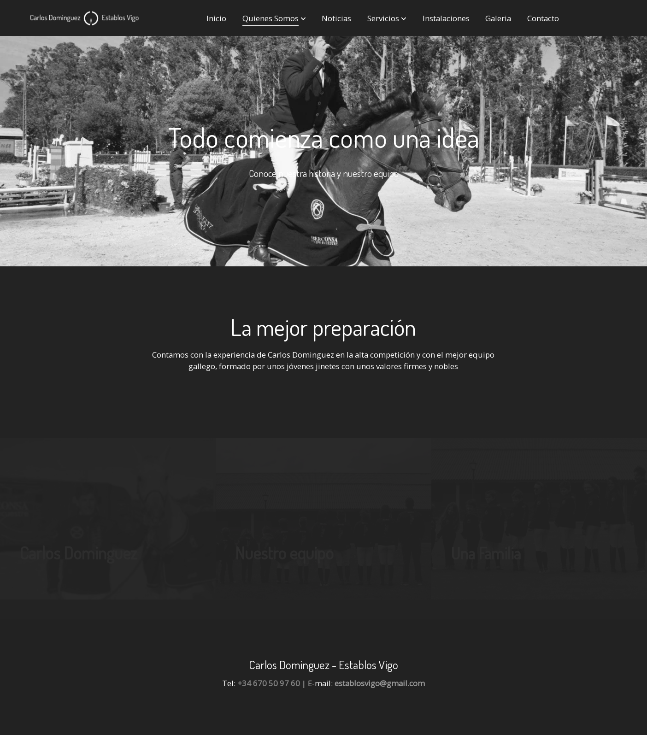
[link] (84, 18)
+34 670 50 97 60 (268, 683)
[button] (274, 18)
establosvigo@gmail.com (380, 683)
